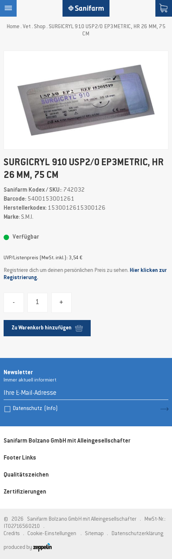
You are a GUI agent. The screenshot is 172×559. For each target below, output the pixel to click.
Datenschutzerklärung (137, 534)
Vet (27, 27)
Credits (12, 534)
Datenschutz (35, 408)
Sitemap (94, 534)
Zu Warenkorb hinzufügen (47, 328)
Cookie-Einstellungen (51, 534)
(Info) (51, 408)
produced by (28, 547)
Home (13, 27)
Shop (40, 27)
